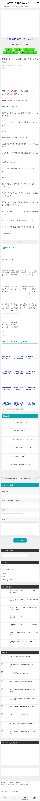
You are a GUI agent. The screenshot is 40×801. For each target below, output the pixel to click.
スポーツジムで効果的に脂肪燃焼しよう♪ (22, 723)
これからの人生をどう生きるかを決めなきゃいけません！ (15, 290)
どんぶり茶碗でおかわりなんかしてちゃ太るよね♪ (22, 732)
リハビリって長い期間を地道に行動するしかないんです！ (23, 690)
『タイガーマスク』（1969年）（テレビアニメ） (23, 591)
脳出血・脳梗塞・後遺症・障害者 (15, 409)
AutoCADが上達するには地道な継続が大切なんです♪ (23, 665)
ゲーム (14, 799)
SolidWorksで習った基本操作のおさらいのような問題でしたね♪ (23, 699)
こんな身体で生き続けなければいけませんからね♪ (5, 289)
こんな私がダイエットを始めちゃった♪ (20, 430)
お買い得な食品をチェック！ (20, 39)
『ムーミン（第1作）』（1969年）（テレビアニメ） (23, 608)
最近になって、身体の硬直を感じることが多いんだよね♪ (33, 290)
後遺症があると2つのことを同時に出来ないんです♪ (23, 456)
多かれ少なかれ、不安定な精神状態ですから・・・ (24, 306)
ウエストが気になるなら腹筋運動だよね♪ (20, 464)
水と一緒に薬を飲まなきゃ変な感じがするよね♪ (33, 273)
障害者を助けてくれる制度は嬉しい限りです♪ (24, 289)
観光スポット (25, 799)
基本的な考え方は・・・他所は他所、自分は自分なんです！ (33, 307)
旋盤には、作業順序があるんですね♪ (21, 681)
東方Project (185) (7, 580)
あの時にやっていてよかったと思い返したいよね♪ (22, 447)
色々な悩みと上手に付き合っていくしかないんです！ (5, 306)
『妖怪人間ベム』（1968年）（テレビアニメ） (23, 625)
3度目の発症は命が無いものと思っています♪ (15, 273)
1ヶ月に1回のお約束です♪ (24, 271)
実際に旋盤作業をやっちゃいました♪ (21, 673)
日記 (3, 68)
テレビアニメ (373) (8, 569)
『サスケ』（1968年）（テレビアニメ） (24, 633)
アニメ (4, 799)
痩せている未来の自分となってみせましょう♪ (11, 478)
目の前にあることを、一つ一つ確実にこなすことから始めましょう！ (15, 307)
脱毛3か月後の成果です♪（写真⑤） (21, 715)
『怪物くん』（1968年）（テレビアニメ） (23, 642)
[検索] (15, 555)
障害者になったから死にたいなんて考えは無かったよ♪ (15, 325)
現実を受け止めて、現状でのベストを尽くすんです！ (5, 325)
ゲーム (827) (6, 565)
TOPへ (34, 798)
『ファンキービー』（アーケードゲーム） (22, 706)
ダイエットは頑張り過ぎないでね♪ (19, 422)
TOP (12, 782)
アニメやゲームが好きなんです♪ (20, 656)
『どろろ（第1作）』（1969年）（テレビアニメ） (24, 600)
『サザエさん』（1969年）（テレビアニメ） (23, 616)
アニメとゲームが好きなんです (15, 2)
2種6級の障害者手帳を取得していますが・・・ (6, 273)
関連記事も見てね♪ (10, 247)
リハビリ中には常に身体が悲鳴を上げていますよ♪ (22, 439)
